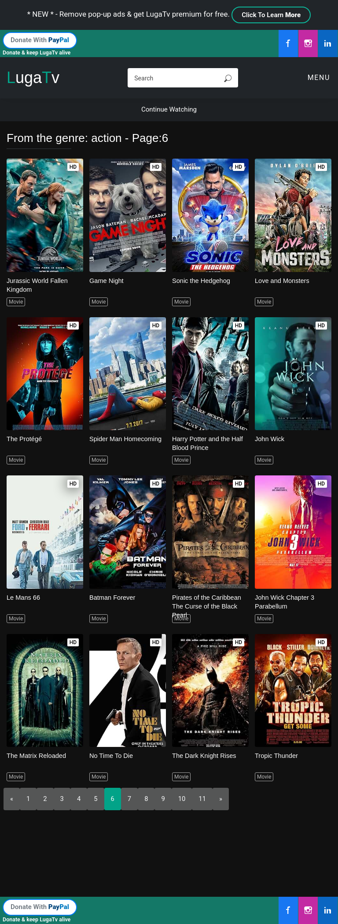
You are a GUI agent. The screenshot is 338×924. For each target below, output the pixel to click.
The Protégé (25, 438)
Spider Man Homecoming (126, 438)
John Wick (270, 438)
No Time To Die (111, 755)
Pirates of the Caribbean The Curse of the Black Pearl (207, 606)
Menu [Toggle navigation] (319, 77)
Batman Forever (113, 597)
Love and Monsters (283, 280)
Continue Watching (169, 109)
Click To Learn (271, 15)
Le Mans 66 (24, 597)
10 (182, 799)
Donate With (40, 40)
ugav (33, 78)
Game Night (107, 280)
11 (203, 799)
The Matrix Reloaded (37, 755)
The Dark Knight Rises (205, 755)
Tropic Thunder (277, 755)
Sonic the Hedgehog (202, 280)
